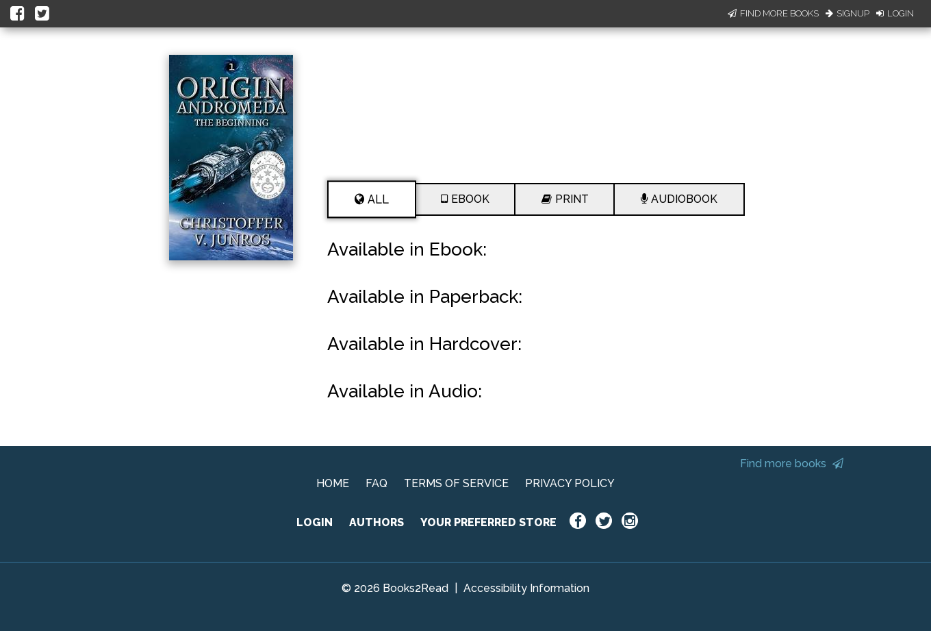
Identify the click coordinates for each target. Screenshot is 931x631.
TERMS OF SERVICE (456, 483)
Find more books (791, 463)
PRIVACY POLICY (570, 483)
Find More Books (773, 13)
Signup (847, 13)
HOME (332, 483)
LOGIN (314, 522)
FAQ (376, 483)
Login (895, 13)
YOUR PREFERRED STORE (488, 522)
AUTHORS (376, 522)
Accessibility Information (526, 588)
